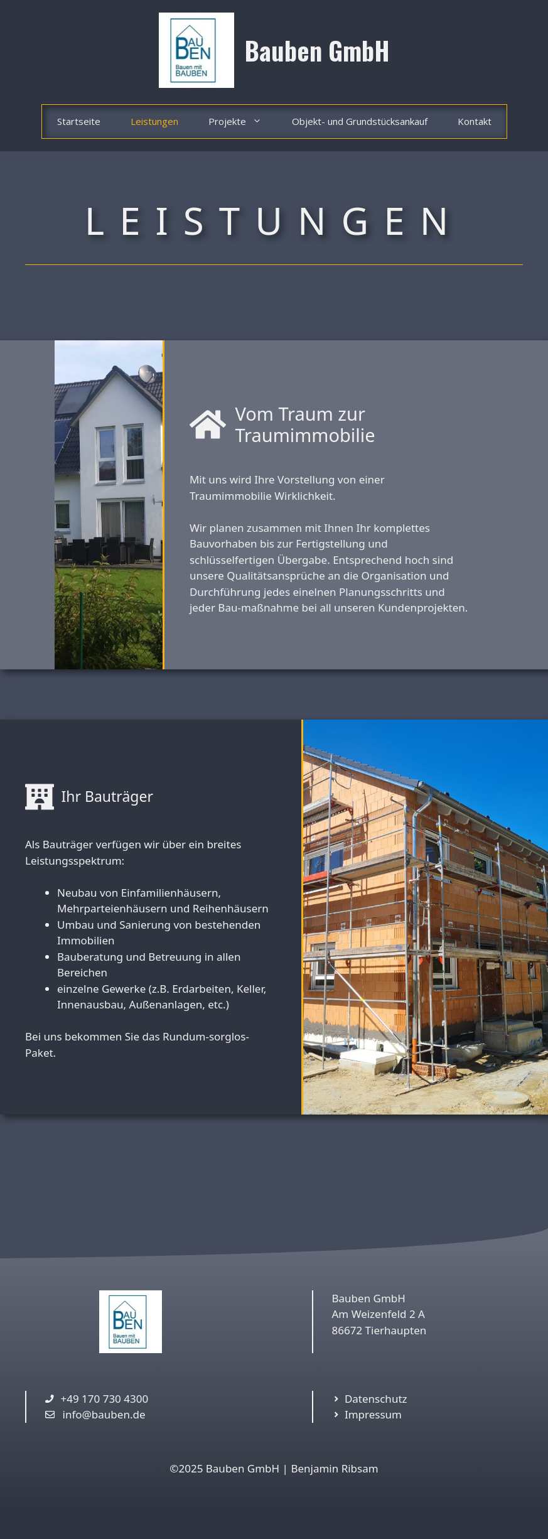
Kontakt (475, 121)
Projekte (242, 121)
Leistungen (154, 121)
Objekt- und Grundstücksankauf (359, 121)
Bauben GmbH (317, 50)
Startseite (78, 121)
